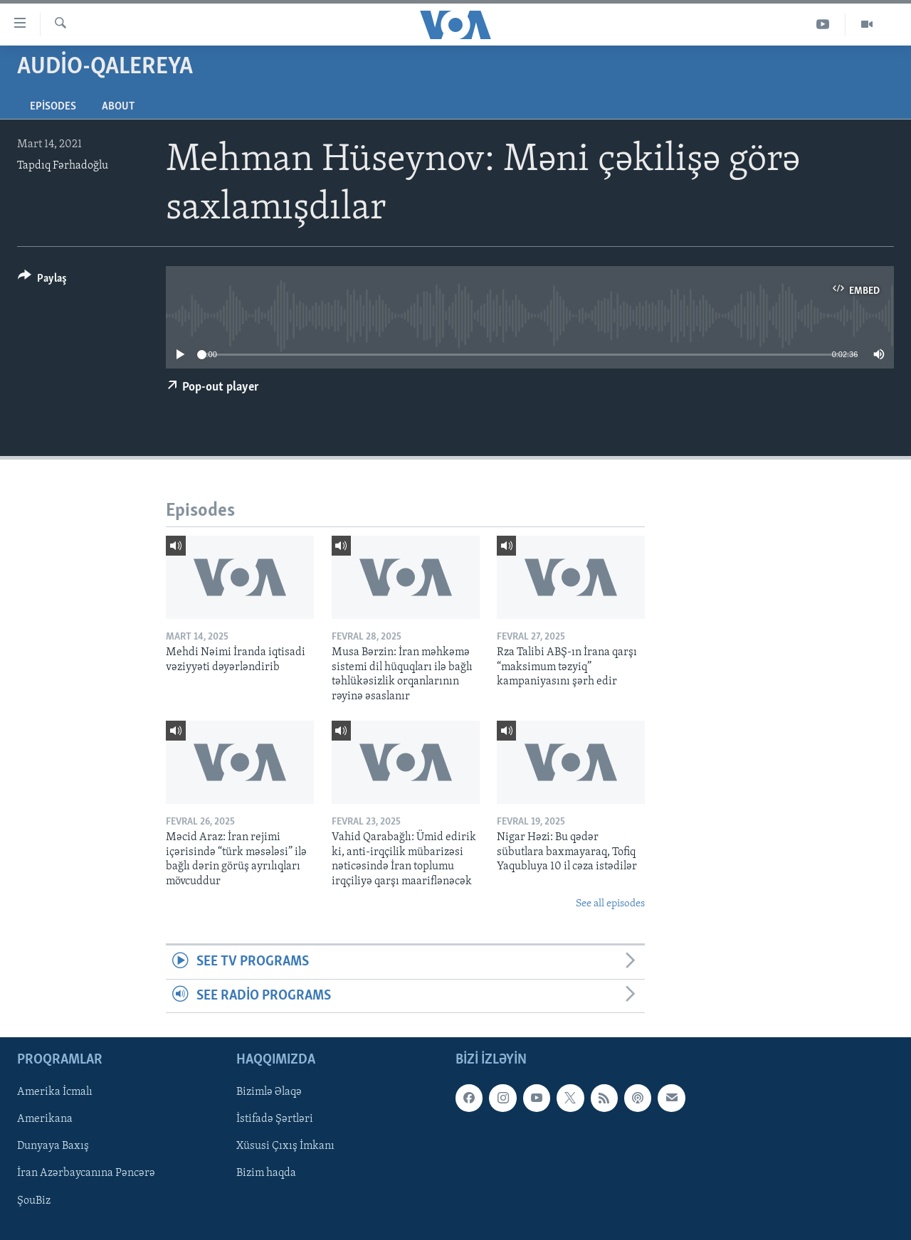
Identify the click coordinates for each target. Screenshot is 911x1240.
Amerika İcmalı (55, 1092)
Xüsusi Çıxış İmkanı (285, 1146)
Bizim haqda (266, 1174)
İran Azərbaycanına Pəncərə (86, 1174)
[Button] (42, 280)
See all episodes (610, 904)
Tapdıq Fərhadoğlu (62, 165)
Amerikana (45, 1119)
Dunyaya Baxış (53, 1146)
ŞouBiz (34, 1201)
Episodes (53, 106)
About (118, 106)
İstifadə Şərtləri (274, 1119)
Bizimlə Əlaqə (269, 1092)
